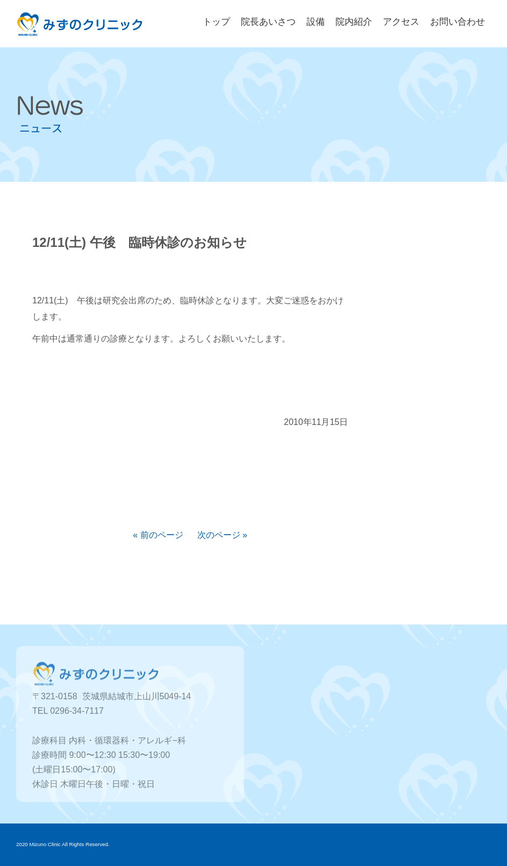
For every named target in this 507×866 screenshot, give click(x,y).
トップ (216, 22)
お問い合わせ (457, 22)
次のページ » (222, 535)
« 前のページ (158, 535)
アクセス (401, 22)
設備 (315, 22)
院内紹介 (353, 22)
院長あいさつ (268, 22)
